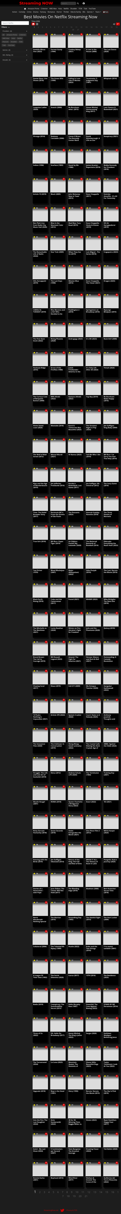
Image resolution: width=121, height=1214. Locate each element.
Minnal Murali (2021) (56, 455)
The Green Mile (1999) (57, 79)
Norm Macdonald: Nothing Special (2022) (39, 920)
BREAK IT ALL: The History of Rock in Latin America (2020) (92, 863)
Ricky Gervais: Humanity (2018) (40, 832)
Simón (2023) (91, 1120)
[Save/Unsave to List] (46, 34)
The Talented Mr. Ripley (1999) (58, 947)
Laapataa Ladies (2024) (40, 108)
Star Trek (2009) (57, 252)
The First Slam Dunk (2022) (39, 340)
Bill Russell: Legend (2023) (56, 658)
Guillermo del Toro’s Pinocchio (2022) (110, 1180)
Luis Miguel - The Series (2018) (93, 253)
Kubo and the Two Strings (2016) (91, 948)
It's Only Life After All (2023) (92, 369)
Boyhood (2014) (57, 1178)
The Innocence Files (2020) (39, 745)
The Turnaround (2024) (40, 1063)
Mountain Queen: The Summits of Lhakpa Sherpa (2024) (74, 1066)
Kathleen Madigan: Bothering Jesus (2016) (110, 1036)
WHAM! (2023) (92, 599)
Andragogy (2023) (75, 339)
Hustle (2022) (73, 946)
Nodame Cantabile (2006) (57, 137)
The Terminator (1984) (92, 774)
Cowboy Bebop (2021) (74, 50)
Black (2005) (56, 194)
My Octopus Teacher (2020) (92, 687)
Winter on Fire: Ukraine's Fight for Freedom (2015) (74, 631)
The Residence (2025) (110, 976)
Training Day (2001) (109, 774)
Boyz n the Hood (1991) (57, 1092)
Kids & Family (76, 12)
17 (106, 27)
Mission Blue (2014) (73, 282)
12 (81, 27)
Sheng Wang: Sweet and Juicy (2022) (74, 746)
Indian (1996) (38, 165)
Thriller (66, 12)
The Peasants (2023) (73, 513)
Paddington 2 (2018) (73, 311)
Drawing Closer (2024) (92, 1150)
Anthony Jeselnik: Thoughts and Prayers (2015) (109, 718)
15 (96, 27)
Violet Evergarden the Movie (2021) (74, 833)
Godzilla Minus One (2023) (39, 50)
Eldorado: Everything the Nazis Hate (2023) (111, 543)
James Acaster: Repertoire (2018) (93, 166)
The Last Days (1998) (56, 282)
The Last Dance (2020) (110, 50)
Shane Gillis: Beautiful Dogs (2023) (92, 1064)
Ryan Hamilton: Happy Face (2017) (110, 1122)
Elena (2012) (56, 773)
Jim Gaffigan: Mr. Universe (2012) (93, 484)
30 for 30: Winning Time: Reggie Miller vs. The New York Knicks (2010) (75, 1124)
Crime (29, 12)
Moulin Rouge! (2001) (39, 803)
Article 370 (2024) (58, 715)
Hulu (60, 8)
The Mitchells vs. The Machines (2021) (40, 630)
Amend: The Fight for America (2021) (74, 659)
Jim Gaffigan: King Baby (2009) (110, 427)
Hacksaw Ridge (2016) (39, 369)
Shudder (73, 8)
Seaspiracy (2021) (111, 136)
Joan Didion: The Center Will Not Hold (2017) (57, 890)
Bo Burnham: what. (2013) (73, 108)
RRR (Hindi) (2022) (55, 398)
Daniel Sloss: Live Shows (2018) (40, 79)
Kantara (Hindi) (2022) (74, 398)
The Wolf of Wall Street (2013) (40, 455)
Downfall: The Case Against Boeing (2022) (92, 1006)
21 (78, 30)
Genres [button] (90, 12)
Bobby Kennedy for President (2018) (110, 167)
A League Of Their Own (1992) (40, 976)
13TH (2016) (91, 975)
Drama (35, 12)
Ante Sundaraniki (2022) (56, 1122)
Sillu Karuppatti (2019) (39, 282)
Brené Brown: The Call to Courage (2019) (39, 659)
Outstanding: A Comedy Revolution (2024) (110, 660)
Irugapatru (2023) (111, 252)
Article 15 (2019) (39, 194)
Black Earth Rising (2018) (38, 600)
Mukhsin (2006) (92, 888)
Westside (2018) (57, 426)
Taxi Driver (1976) (37, 571)
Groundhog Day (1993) (74, 918)
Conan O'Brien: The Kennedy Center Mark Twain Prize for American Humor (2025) (75, 141)
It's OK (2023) (91, 339)
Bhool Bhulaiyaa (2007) (57, 571)
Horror (59, 12)
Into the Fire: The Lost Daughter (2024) (40, 1122)
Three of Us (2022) (37, 1034)
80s (84, 12)
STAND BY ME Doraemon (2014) (111, 1005)
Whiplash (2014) (110, 78)
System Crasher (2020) (74, 716)
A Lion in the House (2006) (91, 50)
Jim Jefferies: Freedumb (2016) (58, 484)
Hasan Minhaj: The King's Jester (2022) (75, 1035)
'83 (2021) (107, 802)
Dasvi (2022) (91, 802)
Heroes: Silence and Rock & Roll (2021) (92, 659)
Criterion (44, 8)
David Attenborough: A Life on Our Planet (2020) (93, 139)
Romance (51, 12)
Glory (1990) (73, 1091)
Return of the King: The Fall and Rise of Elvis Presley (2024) (75, 863)
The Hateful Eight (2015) (93, 918)
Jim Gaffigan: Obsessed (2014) (57, 861)
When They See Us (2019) (74, 253)
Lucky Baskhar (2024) (57, 629)
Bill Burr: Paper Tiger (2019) (57, 542)
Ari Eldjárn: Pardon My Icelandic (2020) (74, 543)
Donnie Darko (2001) (39, 1179)
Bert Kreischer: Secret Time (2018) (110, 890)
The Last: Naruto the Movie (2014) (111, 571)
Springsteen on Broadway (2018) (93, 311)
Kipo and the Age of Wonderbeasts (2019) (40, 485)
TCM (80, 8)
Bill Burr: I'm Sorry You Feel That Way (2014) (110, 456)
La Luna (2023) (57, 1062)
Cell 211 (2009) (74, 686)
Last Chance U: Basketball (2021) (111, 108)
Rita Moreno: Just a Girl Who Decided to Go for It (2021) (58, 313)
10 (71, 27)
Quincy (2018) (109, 628)
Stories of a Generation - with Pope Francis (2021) (38, 891)
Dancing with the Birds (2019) (40, 861)
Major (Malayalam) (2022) (73, 572)
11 (76, 27)
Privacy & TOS (71, 1210)
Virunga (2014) (39, 136)
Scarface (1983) (57, 165)
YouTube (92, 8)
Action (14, 12)
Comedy (22, 12)
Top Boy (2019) (92, 397)
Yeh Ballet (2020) (110, 1149)
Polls (105, 12)
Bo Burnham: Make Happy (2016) (109, 399)
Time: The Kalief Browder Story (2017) (39, 514)
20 (73, 30)
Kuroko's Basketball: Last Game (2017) (75, 485)
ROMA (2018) (56, 802)
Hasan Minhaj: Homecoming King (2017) (92, 109)
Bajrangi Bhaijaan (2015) (110, 311)
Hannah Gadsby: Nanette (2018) (93, 513)
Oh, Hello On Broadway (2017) (57, 1034)
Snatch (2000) (56, 107)
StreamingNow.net (51, 1210)
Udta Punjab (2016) (91, 571)
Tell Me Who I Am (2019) (93, 455)
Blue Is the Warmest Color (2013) (57, 225)
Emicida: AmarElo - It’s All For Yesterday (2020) (110, 197)
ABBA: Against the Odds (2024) (110, 745)
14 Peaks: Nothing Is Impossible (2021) (40, 717)
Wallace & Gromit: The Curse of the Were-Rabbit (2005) (91, 1182)
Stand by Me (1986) (73, 166)
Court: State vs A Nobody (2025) (93, 716)
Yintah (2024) (109, 368)
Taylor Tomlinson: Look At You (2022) (110, 1064)
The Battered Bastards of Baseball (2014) (92, 543)
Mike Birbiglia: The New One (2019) (110, 601)
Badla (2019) (38, 1004)
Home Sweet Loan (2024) (38, 427)
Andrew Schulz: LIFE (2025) (74, 774)
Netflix (66, 8)
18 (111, 27)
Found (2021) (73, 599)
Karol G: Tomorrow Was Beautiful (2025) (74, 428)
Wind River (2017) (72, 1179)
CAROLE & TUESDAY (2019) (39, 311)
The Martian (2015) (56, 918)
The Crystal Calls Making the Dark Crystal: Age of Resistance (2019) (93, 747)
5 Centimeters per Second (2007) (56, 1151)
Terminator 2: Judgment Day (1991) (92, 80)
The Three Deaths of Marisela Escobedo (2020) (110, 515)
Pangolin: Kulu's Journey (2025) (110, 861)
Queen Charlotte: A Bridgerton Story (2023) (75, 804)
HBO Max (53, 8)
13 (86, 27)
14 (91, 27)
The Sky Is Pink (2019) (110, 1092)
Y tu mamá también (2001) (110, 947)
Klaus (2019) (56, 686)
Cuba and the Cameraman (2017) (56, 601)
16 (101, 27)
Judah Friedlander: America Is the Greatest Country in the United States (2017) (75, 373)
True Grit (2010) (39, 541)
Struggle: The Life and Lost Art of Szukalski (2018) (40, 775)
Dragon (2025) (109, 281)
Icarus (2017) (73, 975)
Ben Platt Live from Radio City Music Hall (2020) (40, 225)
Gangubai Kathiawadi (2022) (108, 688)
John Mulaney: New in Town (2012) (74, 196)
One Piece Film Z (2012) (93, 832)
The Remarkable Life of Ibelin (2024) (40, 254)
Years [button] (97, 12)
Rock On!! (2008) (110, 339)
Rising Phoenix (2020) (57, 340)
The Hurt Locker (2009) (110, 918)
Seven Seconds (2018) (57, 832)
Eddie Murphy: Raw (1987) (74, 1005)
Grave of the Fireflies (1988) (57, 369)
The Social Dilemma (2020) (57, 976)
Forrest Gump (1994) (56, 50)
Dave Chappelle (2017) (92, 195)
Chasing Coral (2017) (38, 687)
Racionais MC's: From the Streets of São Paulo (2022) (58, 515)
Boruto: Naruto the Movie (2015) (93, 1092)
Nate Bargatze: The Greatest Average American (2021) (75, 1152)
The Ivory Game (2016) (110, 484)
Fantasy (43, 12)
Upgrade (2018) (39, 1091)
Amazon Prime (33, 8)
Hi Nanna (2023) (75, 454)
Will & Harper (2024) (109, 832)
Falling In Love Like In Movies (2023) (74, 80)
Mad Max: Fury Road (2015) (74, 224)
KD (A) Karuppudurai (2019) (109, 225)
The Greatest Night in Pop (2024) (91, 428)
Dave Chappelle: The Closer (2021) (93, 282)
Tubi (85, 8)
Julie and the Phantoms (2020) (93, 629)
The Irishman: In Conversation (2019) (57, 746)
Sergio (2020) (91, 1033)
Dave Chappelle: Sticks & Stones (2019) (92, 225)
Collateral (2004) (40, 946)
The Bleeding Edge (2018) (73, 889)
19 (116, 27)
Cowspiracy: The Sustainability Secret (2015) (57, 1006)
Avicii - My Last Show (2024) (39, 1150)
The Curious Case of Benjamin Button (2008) (40, 399)
